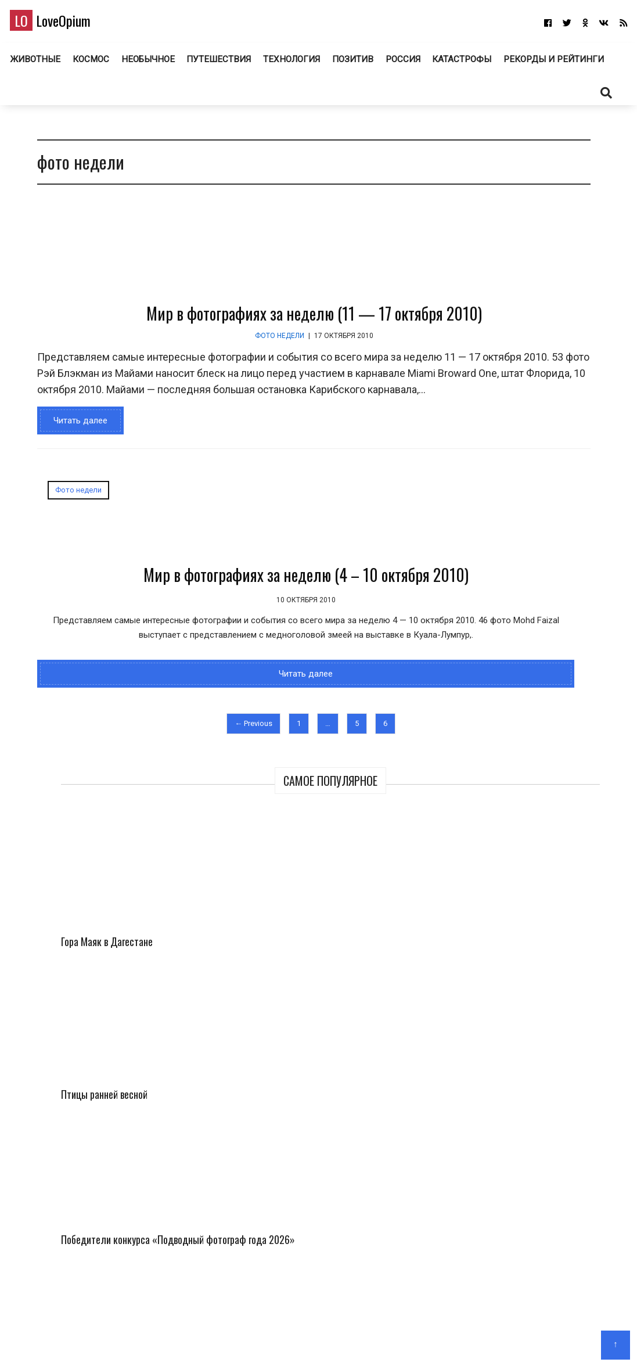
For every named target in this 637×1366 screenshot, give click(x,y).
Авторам (352, 1340)
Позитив (416, 63)
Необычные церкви (521, 854)
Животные (98, 63)
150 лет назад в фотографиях (541, 596)
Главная (275, 1340)
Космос (154, 63)
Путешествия (282, 63)
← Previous (176, 845)
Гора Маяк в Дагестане (489, 300)
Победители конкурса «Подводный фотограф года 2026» (496, 419)
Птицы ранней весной (570, 300)
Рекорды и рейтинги (318, 97)
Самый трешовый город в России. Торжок (528, 724)
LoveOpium (69, 23)
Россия (468, 63)
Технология (354, 63)
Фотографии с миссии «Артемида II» (571, 403)
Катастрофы (528, 63)
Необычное (211, 63)
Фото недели (201, 378)
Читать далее (72, 479)
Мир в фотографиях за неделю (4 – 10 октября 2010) (127, 644)
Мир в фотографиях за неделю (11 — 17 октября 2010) (236, 356)
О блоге (312, 1340)
